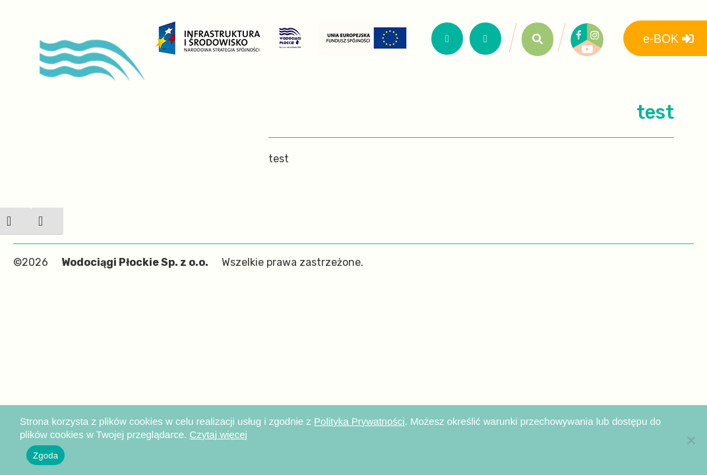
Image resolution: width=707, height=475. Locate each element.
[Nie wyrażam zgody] (690, 440)
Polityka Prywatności (359, 421)
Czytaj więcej (218, 434)
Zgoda (45, 455)
